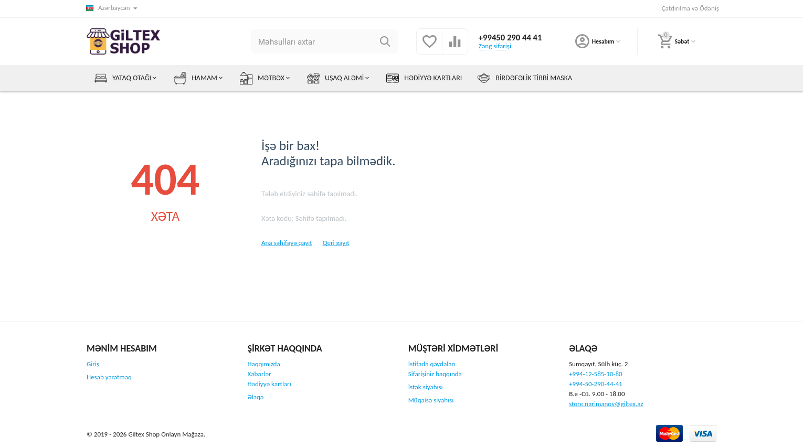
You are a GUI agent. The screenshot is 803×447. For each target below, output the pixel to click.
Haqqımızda (263, 364)
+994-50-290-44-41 (595, 384)
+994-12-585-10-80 (595, 374)
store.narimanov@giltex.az (606, 404)
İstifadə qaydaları (432, 364)
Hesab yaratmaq (109, 377)
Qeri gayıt (336, 243)
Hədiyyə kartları (269, 384)
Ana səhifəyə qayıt (286, 243)
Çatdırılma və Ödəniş (690, 8)
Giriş (93, 364)
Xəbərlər (259, 374)
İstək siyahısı (425, 387)
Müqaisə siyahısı (430, 400)
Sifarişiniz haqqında (435, 374)
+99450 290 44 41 (509, 37)
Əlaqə (255, 397)
